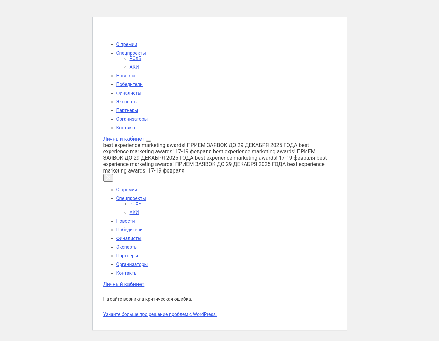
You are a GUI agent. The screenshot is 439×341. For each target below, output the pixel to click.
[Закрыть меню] (108, 178)
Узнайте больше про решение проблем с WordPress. (160, 314)
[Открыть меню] (148, 141)
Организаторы (132, 119)
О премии (126, 44)
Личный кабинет (124, 139)
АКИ (134, 67)
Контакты (127, 127)
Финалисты (129, 93)
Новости (125, 75)
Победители (129, 84)
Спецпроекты (131, 53)
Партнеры (127, 110)
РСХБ (136, 58)
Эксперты (127, 101)
